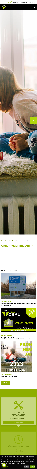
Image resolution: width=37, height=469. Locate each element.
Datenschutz (23, 2)
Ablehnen (26, 466)
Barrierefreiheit (32, 2)
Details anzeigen (5, 466)
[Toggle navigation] (34, 7)
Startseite (4, 241)
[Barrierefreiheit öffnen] (4, 465)
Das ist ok (32, 466)
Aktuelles (11, 241)
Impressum (16, 2)
